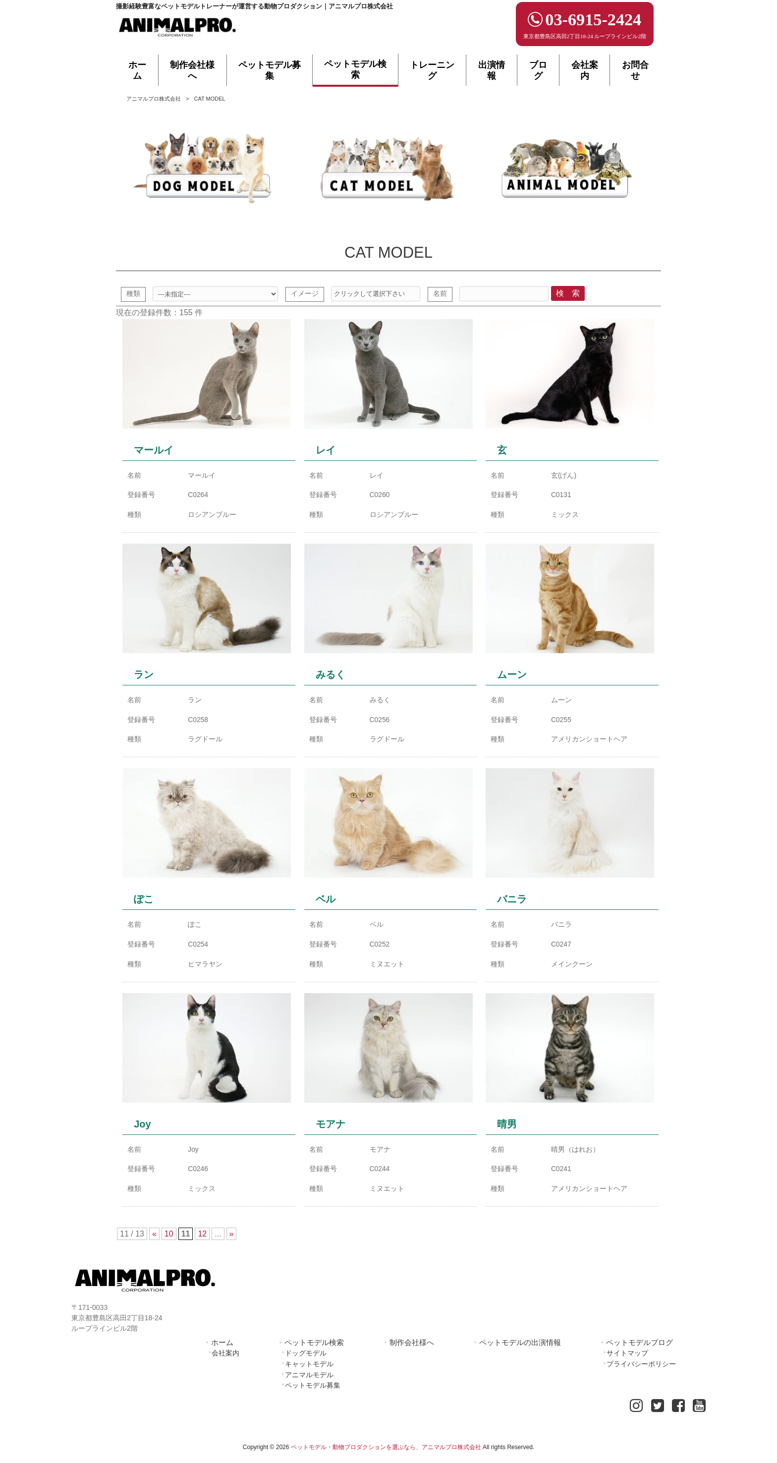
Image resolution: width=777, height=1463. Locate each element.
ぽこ (144, 904)
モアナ (330, 1130)
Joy (142, 1130)
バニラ (512, 904)
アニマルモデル (309, 1381)
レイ (325, 451)
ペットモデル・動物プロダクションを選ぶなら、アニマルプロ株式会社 (386, 1453)
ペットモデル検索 (314, 1348)
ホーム (222, 1348)
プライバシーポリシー (641, 1370)
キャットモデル (309, 1370)
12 (202, 1240)
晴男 (507, 1130)
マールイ (153, 451)
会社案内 (225, 1359)
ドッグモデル (306, 1359)
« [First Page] (154, 1240)
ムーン (512, 677)
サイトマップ (627, 1359)
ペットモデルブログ (639, 1348)
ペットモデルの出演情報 (520, 1348)
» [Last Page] (231, 1240)
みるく (330, 677)
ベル (325, 904)
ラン (144, 677)
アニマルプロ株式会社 (153, 99)
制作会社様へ (411, 1348)
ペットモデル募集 (312, 1392)
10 (169, 1240)
